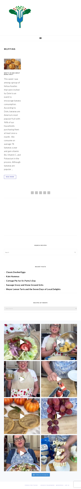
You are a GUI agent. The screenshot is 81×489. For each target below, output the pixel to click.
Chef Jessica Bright (40, 17)
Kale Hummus (12, 276)
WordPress (59, 485)
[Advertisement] (40, 219)
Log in (67, 485)
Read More (10, 177)
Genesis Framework (48, 485)
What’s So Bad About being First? (12, 73)
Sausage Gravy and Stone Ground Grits (24, 285)
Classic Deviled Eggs (16, 272)
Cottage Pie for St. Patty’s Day (21, 281)
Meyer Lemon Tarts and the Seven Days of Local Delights (33, 289)
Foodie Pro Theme (31, 485)
